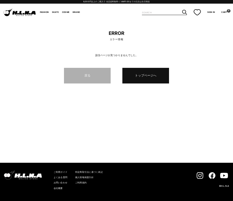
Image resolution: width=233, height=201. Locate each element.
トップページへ (145, 75)
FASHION (44, 12)
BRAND (76, 12)
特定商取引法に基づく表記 (89, 172)
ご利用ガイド (60, 172)
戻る (87, 75)
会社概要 (58, 188)
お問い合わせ (60, 182)
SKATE (55, 12)
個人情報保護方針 (84, 177)
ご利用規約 (81, 182)
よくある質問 (60, 177)
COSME (65, 12)
